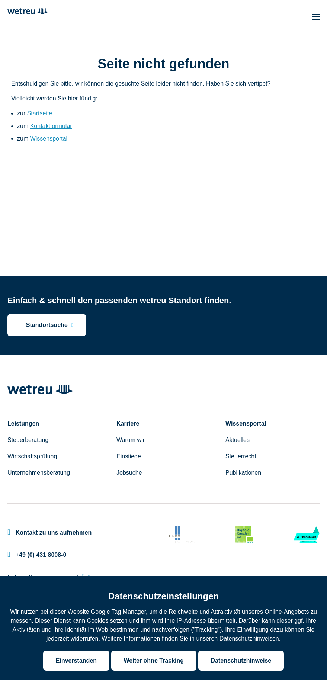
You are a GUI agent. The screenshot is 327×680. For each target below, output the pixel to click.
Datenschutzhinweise (241, 660)
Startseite (39, 113)
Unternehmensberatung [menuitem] (38, 472)
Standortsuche (44, 325)
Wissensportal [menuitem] (245, 423)
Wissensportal (48, 138)
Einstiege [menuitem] (128, 456)
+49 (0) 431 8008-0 (36, 555)
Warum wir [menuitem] (130, 440)
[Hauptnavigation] (316, 16)
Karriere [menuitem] (127, 423)
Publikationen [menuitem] (243, 472)
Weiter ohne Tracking (154, 660)
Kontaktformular (51, 126)
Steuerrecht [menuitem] (240, 456)
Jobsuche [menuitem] (129, 472)
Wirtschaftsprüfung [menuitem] (32, 456)
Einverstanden (76, 660)
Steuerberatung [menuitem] (27, 440)
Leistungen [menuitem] (23, 423)
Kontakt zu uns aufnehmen (49, 532)
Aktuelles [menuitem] (237, 440)
